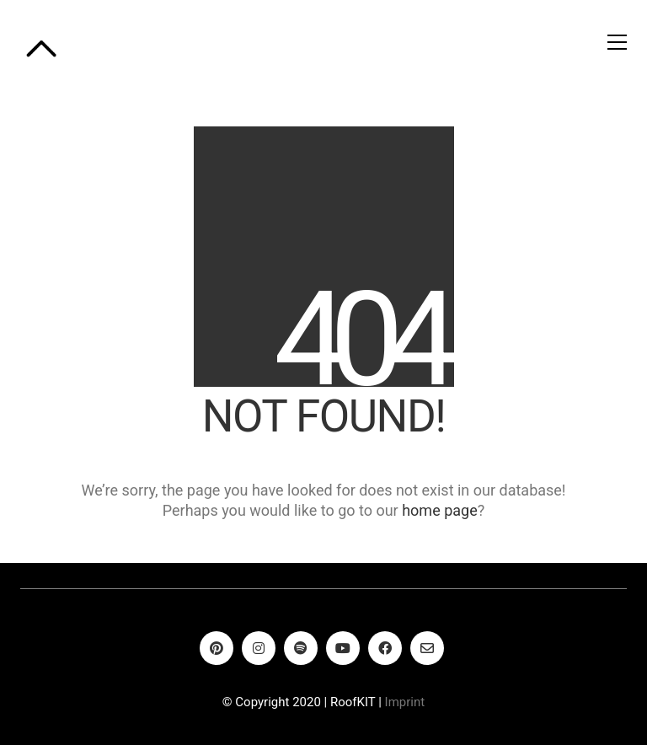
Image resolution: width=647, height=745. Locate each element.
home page (440, 510)
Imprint (405, 702)
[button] (617, 42)
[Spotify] (301, 648)
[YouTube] (343, 648)
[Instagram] (258, 648)
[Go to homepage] (41, 42)
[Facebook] (385, 648)
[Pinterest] (216, 648)
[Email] (427, 648)
